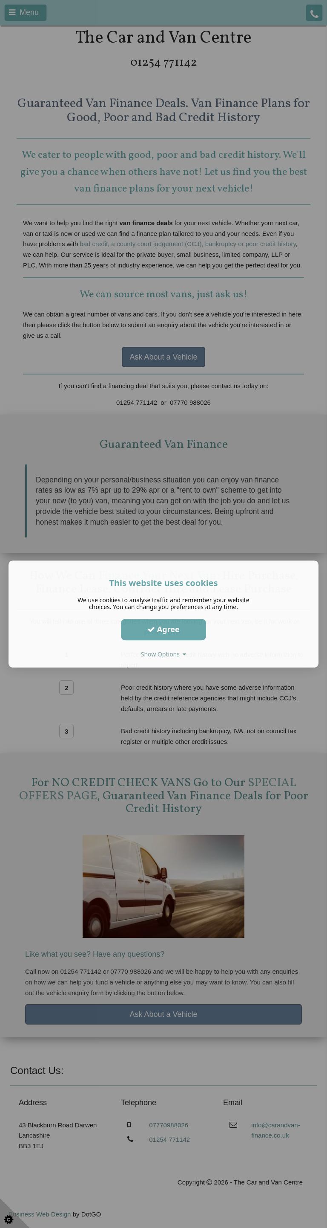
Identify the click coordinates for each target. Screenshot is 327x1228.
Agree (163, 629)
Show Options (163, 654)
